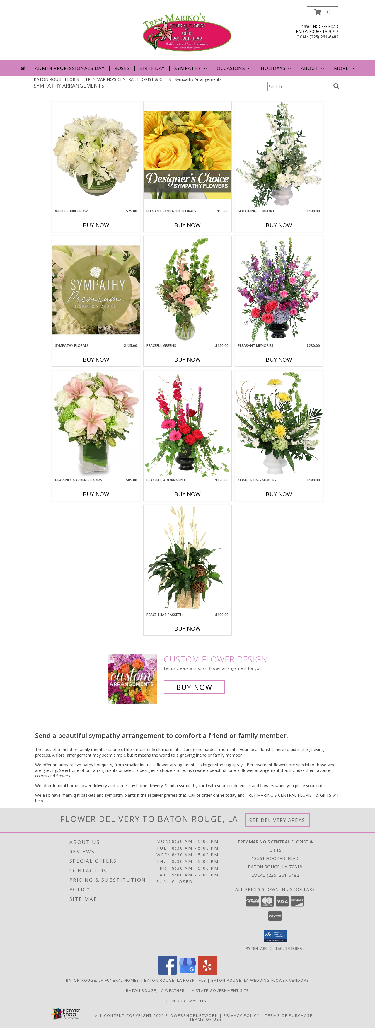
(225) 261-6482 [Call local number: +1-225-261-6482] (323, 37)
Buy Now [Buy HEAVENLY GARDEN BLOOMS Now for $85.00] (96, 494)
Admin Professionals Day (69, 68)
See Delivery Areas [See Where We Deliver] (277, 820)
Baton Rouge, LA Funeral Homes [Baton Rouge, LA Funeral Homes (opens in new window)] (102, 980)
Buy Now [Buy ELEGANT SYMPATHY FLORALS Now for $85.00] (187, 225)
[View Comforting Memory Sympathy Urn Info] (279, 424)
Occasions (234, 68)
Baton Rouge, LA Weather (155, 990)
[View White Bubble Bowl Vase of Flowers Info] (96, 155)
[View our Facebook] (167, 973)
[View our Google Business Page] (187, 973)
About (313, 68)
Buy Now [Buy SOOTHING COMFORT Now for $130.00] (279, 225)
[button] (322, 12)
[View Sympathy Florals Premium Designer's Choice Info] (96, 289)
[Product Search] (299, 86)
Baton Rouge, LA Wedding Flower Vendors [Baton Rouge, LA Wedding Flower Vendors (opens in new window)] (260, 980)
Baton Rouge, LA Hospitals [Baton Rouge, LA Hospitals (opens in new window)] (175, 980)
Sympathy (191, 68)
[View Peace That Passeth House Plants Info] (187, 558)
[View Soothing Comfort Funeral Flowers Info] (279, 155)
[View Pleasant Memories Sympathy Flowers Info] (279, 289)
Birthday (152, 68)
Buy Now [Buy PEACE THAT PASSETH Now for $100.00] (187, 628)
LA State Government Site (219, 990)
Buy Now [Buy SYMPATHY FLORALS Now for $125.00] (96, 359)
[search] (336, 86)
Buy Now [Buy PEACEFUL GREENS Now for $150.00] (187, 359)
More (344, 68)
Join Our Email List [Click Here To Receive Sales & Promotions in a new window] (187, 1000)
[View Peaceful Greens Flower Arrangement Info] (187, 289)
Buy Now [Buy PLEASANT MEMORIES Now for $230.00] (279, 359)
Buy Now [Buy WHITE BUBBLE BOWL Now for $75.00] (96, 225)
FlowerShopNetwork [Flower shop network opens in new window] (192, 1015)
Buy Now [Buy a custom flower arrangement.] (194, 687)
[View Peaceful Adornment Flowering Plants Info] (187, 424)
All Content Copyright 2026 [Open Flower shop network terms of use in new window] (129, 1015)
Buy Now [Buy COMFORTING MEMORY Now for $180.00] (279, 494)
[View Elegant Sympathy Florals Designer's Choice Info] (187, 155)
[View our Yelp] (207, 973)
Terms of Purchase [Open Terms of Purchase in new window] (289, 1015)
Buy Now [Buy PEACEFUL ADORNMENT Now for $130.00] (187, 494)
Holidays (276, 68)
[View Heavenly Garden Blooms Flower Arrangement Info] (96, 424)
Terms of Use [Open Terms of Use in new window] (206, 1019)
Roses (122, 68)
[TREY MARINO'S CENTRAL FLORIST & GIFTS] (187, 33)
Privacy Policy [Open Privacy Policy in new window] (242, 1015)
